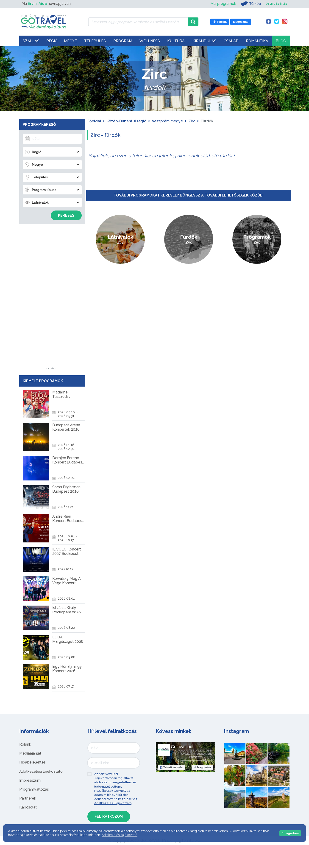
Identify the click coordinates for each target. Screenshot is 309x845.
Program (122, 41)
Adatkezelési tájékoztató (41, 771)
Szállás (31, 41)
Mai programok (223, 3)
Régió (52, 41)
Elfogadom (290, 833)
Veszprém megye (167, 121)
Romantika (257, 41)
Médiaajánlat (30, 753)
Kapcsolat (28, 807)
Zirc (191, 121)
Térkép (250, 3)
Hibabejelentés (32, 762)
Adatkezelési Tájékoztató (112, 803)
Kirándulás (204, 41)
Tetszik (171, 767)
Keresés (66, 215)
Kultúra (176, 41)
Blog (281, 41)
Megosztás (202, 767)
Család (231, 41)
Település (95, 41)
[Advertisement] (50, 298)
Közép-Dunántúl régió (126, 121)
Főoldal (94, 121)
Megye (70, 41)
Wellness (149, 41)
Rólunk (25, 744)
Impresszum (30, 780)
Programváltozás (34, 789)
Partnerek (27, 798)
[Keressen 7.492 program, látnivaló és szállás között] (138, 21)
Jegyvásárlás (276, 3)
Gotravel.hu (181, 746)
